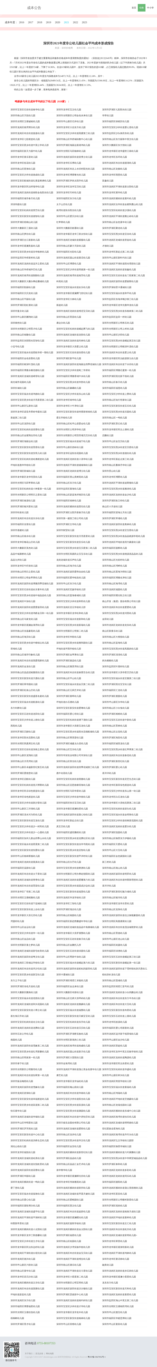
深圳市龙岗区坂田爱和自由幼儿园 (73, 572)
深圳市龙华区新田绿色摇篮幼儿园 (119, 785)
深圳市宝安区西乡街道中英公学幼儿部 (30, 145)
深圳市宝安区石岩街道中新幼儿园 (119, 720)
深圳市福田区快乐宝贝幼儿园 (71, 803)
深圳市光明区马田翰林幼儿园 (71, 151)
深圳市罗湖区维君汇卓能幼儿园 (72, 980)
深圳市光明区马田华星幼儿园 (71, 791)
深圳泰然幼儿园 (18, 323)
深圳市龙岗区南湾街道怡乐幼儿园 (119, 1117)
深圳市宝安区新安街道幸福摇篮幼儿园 (30, 1099)
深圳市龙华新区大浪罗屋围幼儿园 (73, 933)
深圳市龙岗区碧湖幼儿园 (23, 1093)
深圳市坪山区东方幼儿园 (68, 583)
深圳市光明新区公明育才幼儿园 (26, 329)
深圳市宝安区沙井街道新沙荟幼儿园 (28, 803)
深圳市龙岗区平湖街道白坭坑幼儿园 (28, 1253)
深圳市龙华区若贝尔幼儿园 (24, 1277)
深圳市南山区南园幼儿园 (68, 915)
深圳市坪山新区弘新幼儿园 (24, 406)
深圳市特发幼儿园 (20, 512)
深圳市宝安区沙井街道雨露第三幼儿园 (75, 133)
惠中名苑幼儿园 (64, 773)
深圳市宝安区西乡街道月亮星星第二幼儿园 (32, 400)
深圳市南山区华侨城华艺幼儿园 (26, 269)
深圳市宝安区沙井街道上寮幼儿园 (119, 394)
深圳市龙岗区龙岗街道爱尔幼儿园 (119, 826)
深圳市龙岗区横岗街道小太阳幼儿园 (28, 1229)
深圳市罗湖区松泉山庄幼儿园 (25, 690)
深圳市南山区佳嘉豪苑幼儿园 (25, 631)
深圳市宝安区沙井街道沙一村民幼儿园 (30, 826)
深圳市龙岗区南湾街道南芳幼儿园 (73, 275)
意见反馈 (39, 1353)
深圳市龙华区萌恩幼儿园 (114, 175)
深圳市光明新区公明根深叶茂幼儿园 (120, 346)
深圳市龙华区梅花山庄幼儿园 (25, 542)
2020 (57, 22)
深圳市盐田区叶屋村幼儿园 (115, 666)
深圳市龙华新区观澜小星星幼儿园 (119, 1277)
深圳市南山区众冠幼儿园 (114, 731)
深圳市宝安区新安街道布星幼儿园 (119, 1010)
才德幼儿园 (107, 246)
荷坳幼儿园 (16, 649)
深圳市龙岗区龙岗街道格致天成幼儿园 (121, 1211)
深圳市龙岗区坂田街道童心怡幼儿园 (74, 814)
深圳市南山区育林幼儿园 (114, 726)
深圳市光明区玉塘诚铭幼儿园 (25, 121)
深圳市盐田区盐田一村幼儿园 (116, 317)
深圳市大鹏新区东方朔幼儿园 (116, 145)
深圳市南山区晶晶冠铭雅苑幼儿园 (27, 672)
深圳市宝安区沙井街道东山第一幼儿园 (121, 791)
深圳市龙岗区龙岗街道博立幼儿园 (73, 471)
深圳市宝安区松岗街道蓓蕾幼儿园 (27, 429)
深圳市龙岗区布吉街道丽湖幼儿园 (119, 163)
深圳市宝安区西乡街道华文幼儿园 (73, 1140)
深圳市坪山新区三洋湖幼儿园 (25, 809)
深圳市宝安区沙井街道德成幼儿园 (27, 175)
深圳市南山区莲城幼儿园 (114, 980)
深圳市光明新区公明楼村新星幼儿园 (120, 1200)
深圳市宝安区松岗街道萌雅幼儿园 (73, 779)
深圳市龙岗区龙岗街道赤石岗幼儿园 (120, 1271)
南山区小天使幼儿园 (112, 506)
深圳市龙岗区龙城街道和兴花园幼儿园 (30, 1004)
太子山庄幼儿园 (64, 204)
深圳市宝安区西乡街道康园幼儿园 (73, 1111)
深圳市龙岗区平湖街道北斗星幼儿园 (74, 1271)
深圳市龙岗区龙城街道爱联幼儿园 (73, 1128)
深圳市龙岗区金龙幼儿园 (23, 666)
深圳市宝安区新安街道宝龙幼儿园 (27, 820)
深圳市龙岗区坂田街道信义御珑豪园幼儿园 (123, 915)
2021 (66, 22)
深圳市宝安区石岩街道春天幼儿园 (73, 939)
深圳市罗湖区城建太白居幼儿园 (72, 743)
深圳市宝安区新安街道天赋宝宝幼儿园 (75, 1016)
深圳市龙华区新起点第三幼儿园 (118, 459)
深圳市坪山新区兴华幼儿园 (115, 702)
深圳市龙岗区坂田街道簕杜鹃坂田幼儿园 (76, 968)
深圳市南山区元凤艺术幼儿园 (71, 690)
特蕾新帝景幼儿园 (20, 1223)
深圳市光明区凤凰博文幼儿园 (25, 743)
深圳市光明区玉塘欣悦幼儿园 (25, 1312)
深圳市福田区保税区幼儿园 (115, 121)
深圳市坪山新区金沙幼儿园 (115, 1040)
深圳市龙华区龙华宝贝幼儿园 (71, 186)
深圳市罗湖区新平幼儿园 (68, 358)
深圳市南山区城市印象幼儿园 (25, 654)
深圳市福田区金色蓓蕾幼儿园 (25, 358)
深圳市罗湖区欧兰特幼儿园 (115, 500)
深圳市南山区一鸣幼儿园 (114, 417)
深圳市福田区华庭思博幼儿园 (116, 1318)
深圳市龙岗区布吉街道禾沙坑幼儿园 (28, 968)
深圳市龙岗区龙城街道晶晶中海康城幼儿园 (77, 927)
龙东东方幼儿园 (110, 1282)
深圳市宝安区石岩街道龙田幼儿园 (27, 714)
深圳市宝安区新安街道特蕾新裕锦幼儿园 (76, 412)
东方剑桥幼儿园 (18, 708)
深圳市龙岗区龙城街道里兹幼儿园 (119, 240)
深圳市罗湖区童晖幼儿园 (68, 696)
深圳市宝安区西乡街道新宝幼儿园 (27, 974)
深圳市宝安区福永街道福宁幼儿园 (73, 441)
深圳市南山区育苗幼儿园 (68, 317)
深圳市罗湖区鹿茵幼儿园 (114, 696)
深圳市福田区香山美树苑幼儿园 (72, 477)
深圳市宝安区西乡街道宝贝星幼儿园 (120, 447)
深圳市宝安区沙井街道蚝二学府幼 (73, 370)
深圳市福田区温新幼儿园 (23, 868)
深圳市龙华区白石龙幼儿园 (115, 797)
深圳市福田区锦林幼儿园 (68, 500)
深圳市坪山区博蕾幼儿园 (68, 263)
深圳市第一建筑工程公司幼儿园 (72, 518)
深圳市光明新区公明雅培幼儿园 (26, 1069)
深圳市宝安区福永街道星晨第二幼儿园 (30, 844)
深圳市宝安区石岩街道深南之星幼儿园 (30, 749)
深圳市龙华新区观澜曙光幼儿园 (72, 1217)
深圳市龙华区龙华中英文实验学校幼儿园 (122, 1051)
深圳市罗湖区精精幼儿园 (114, 714)
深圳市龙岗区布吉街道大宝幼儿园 (119, 1004)
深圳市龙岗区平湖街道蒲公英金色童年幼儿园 (78, 1069)
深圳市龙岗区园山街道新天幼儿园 (73, 1051)
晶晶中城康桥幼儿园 (21, 554)
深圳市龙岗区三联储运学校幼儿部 (27, 963)
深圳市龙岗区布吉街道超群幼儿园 (73, 1211)
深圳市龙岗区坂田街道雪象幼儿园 (27, 1087)
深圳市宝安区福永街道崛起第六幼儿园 (75, 963)
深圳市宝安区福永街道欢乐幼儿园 (73, 287)
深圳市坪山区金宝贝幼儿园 (115, 441)
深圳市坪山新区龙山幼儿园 (115, 939)
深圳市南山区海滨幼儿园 (23, 637)
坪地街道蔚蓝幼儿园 (21, 1294)
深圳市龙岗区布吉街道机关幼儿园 (119, 1229)
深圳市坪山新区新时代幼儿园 (116, 258)
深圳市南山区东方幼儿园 (68, 483)
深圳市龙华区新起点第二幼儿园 (118, 252)
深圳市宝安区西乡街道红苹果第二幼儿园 (122, 749)
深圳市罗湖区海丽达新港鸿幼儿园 (73, 145)
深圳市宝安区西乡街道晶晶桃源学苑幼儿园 (123, 536)
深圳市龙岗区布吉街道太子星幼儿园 (28, 874)
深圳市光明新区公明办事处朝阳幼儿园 (75, 874)
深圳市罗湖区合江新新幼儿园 (25, 240)
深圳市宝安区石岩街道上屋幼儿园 (119, 1016)
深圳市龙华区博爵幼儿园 (114, 477)
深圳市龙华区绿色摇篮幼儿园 (25, 797)
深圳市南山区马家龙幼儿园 (24, 619)
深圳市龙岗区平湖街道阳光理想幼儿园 (121, 263)
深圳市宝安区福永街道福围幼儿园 (73, 1010)
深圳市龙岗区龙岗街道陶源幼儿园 (119, 1057)
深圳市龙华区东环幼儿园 (114, 157)
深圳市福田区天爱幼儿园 (114, 844)
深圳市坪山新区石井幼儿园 (69, 121)
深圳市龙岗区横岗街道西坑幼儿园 (73, 506)
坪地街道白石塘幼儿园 (67, 702)
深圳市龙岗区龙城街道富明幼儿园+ (119, 1235)
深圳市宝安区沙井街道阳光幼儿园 (73, 1099)
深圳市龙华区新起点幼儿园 (69, 820)
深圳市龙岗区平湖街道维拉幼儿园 (73, 1259)
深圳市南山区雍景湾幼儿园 (69, 666)
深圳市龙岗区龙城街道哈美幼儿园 (27, 1158)
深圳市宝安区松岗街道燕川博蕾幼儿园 (30, 785)
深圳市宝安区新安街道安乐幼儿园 (73, 542)
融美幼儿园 (107, 1265)
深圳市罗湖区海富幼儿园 (114, 737)
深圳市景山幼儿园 (111, 471)
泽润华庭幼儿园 (18, 204)
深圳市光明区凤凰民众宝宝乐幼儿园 (74, 554)
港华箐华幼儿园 (64, 1170)
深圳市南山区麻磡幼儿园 (68, 388)
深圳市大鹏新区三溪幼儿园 (24, 228)
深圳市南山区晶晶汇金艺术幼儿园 (73, 1164)
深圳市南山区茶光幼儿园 (68, 761)
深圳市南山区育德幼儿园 (114, 933)
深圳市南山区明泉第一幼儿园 (25, 1057)
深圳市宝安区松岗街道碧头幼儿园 (119, 809)
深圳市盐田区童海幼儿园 (68, 489)
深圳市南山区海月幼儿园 (68, 566)
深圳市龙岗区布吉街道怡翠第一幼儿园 (30, 1075)
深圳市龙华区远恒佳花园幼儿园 (72, 453)
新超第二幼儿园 (18, 417)
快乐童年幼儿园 (18, 1111)
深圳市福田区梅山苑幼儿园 (69, 1087)
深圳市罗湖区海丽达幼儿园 (24, 441)
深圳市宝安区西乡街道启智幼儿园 (73, 850)
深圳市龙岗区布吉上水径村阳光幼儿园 (75, 169)
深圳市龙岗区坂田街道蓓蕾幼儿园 (27, 1170)
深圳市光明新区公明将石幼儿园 (118, 323)
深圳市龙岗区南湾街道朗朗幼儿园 (27, 275)
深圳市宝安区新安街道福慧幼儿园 (73, 891)
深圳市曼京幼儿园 (20, 311)
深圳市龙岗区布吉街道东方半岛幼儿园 (121, 998)
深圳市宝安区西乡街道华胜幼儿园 (73, 382)
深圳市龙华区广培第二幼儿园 (25, 891)
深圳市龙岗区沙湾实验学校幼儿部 (73, 1247)
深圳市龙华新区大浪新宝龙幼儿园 (73, 726)
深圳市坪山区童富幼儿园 (114, 1324)
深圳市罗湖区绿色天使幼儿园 (25, 986)
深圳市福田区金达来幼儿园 (69, 986)
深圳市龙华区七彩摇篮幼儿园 (25, 139)
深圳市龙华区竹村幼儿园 (68, 192)
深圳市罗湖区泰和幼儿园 (114, 1164)
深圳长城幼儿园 (18, 388)
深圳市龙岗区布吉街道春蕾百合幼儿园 (75, 672)
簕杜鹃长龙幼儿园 (111, 974)
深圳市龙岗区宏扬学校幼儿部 (71, 589)
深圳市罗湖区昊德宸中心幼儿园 (72, 1294)
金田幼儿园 (107, 619)
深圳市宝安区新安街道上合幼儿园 (27, 909)
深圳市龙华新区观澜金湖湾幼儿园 (27, 625)
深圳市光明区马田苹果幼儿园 (25, 483)
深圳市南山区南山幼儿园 (114, 868)
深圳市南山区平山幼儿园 (68, 678)
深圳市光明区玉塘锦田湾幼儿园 (118, 1306)
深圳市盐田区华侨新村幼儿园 (25, 258)
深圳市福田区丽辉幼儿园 (114, 548)
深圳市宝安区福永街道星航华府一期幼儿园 (32, 352)
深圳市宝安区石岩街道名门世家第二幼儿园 (123, 275)
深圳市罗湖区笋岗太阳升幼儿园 (72, 181)
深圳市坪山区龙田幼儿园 (23, 423)
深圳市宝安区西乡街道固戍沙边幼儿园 (75, 886)
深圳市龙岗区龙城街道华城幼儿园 (27, 1117)
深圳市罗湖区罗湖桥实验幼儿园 (72, 1034)
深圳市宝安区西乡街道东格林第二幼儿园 (122, 311)
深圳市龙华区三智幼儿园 (68, 903)
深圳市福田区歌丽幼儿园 (23, 287)
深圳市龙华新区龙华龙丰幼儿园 (72, 1312)
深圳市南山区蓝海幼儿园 (114, 643)
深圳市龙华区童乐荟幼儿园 (24, 157)
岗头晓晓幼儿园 (110, 660)
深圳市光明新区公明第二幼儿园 (72, 631)
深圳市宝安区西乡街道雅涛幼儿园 (119, 489)
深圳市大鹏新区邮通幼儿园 (69, 228)
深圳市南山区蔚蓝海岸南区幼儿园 (73, 495)
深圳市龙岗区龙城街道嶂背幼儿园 (27, 376)
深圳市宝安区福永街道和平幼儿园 (119, 293)
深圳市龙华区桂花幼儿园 (23, 163)
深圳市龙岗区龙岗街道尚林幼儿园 (73, 340)
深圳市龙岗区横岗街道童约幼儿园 (119, 198)
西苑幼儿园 (16, 726)
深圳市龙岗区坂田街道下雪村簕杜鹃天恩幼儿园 (124, 968)
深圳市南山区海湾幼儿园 (114, 583)
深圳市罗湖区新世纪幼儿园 (115, 761)
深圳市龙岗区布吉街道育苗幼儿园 (27, 886)
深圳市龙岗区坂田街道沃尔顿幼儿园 (74, 1288)
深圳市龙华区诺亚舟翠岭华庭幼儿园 (28, 412)
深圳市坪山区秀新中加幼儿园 (71, 957)
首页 (134, 8)
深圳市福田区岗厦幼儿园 (114, 945)
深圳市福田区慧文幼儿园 (68, 1205)
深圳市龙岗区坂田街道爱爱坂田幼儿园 (30, 607)
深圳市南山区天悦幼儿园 (23, 115)
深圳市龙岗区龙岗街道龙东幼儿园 (119, 625)
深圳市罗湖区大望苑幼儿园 (69, 1057)
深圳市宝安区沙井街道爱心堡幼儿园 (120, 127)
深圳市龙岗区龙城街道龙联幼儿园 (73, 335)
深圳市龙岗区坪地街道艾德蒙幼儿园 (120, 1099)
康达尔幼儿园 (63, 323)
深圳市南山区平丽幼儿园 (23, 299)
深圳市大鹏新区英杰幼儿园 (24, 548)
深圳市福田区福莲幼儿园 (114, 388)
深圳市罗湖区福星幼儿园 (68, 1235)
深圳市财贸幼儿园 (65, 530)
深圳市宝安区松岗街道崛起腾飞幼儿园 (75, 329)
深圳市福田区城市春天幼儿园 (25, 198)
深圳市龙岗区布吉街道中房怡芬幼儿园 (75, 1117)
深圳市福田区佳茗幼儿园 (23, 524)
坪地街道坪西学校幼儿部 (68, 649)
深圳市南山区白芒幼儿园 (68, 862)
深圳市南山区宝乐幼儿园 (68, 749)
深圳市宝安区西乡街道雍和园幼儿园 (74, 643)
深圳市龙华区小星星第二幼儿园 (72, 1277)
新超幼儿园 (62, 305)
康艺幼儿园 (62, 1075)
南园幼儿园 (16, 1040)
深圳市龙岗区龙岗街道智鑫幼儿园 (119, 269)
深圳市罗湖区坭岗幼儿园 (114, 1205)
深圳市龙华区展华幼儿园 (114, 192)
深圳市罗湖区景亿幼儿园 (114, 423)
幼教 (141, 8)
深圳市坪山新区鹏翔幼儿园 (24, 317)
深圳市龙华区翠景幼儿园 (114, 1241)
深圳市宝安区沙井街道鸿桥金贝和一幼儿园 (32, 613)
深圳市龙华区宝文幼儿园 (68, 109)
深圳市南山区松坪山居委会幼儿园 (73, 423)
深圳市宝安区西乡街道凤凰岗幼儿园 (120, 649)
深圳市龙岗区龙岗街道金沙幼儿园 (119, 495)
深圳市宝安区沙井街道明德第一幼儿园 (75, 269)
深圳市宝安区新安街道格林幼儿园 (73, 1318)
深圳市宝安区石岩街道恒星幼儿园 (73, 352)
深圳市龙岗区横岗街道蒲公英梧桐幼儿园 (122, 1188)
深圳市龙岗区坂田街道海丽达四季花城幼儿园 (78, 364)
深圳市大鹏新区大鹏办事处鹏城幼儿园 (30, 281)
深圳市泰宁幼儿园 (20, 1063)
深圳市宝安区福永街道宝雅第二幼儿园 (121, 678)
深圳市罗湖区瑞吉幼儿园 (68, 909)
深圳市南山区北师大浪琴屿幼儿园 (73, 998)
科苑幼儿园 (62, 281)
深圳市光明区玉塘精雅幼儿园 (25, 897)
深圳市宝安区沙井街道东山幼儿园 (73, 394)
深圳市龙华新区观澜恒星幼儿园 (72, 809)
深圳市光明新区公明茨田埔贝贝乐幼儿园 (76, 435)
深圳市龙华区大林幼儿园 (68, 299)
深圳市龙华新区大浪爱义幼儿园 (72, 346)
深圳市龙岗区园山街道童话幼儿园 (73, 258)
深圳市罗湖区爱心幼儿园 (114, 767)
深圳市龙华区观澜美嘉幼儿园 (25, 246)
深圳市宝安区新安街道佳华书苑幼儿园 (75, 844)
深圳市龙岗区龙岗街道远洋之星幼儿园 (30, 263)
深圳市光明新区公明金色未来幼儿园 (74, 115)
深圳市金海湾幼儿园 (66, 1063)
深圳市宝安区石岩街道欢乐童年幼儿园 (30, 589)
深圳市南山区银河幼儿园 (114, 897)
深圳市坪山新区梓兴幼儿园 (115, 1075)
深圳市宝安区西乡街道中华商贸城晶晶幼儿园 (124, 1158)
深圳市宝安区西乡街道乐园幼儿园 (119, 412)
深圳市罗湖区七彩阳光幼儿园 (116, 109)
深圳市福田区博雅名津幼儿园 (116, 577)
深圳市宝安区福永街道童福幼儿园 (119, 1087)
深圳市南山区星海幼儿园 (23, 169)
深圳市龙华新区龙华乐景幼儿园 (118, 903)
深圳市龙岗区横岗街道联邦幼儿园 (73, 1188)
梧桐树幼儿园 (17, 1318)
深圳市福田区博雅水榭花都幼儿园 (27, 370)
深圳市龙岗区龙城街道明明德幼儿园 (120, 1123)
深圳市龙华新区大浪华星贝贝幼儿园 (120, 672)
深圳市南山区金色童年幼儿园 (116, 222)
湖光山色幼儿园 (18, 1146)
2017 (30, 22)
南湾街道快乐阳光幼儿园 (68, 210)
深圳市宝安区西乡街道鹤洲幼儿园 (73, 868)
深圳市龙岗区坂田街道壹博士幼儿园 (74, 157)
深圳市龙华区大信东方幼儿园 (71, 127)
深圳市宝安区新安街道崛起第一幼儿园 (121, 963)
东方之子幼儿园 (18, 980)
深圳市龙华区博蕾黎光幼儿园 (71, 175)
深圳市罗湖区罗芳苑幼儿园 (24, 1128)
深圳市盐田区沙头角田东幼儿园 (118, 133)
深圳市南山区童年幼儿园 (23, 1271)
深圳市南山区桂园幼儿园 (68, 1241)
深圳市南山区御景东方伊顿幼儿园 (119, 838)
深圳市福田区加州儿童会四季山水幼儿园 (31, 838)
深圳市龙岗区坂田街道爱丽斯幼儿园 (120, 281)
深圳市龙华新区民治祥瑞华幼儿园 (27, 186)
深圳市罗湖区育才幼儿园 (23, 1324)
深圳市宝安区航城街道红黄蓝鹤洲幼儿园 (31, 181)
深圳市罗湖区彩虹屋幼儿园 (24, 305)
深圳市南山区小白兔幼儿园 (115, 708)
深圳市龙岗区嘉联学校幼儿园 (71, 1223)
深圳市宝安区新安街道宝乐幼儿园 (119, 406)
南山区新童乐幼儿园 (112, 631)
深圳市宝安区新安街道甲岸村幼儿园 (74, 856)
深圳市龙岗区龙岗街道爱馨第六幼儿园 (75, 880)
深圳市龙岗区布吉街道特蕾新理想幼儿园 (122, 880)
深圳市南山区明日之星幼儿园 (25, 572)
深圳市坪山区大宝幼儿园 (114, 850)
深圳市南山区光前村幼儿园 (115, 560)
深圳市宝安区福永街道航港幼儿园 (27, 702)
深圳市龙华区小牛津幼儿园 (69, 406)
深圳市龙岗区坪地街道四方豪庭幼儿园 (121, 542)
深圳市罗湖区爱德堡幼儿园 (24, 773)
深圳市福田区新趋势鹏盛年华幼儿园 (74, 921)
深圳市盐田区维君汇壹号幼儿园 (118, 986)
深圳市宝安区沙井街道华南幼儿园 (73, 797)
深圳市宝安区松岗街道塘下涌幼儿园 (74, 720)
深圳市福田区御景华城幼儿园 (116, 1146)
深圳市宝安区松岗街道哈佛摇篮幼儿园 (30, 459)
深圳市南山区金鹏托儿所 (68, 945)
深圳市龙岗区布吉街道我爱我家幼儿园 (30, 660)
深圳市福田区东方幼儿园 (68, 198)
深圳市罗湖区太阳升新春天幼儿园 (73, 512)
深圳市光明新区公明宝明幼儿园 (72, 1282)
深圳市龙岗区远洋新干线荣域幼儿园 (120, 1034)
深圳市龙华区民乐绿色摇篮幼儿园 (27, 791)
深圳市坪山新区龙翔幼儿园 (24, 755)
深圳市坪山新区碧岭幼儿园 (69, 447)
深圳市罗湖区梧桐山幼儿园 (24, 222)
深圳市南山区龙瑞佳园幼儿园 (116, 1105)
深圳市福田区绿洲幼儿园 (114, 951)
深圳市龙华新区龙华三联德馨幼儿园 (28, 1235)
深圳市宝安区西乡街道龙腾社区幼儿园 (75, 838)
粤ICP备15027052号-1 (97, 1357)
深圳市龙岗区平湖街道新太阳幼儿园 (120, 186)
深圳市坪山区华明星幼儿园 (24, 1123)
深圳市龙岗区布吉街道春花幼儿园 (119, 755)
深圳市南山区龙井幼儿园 (68, 1134)
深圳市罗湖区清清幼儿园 (114, 654)
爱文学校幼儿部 (64, 417)
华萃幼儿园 (107, 115)
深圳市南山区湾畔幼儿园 (114, 566)
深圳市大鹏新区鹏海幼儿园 (24, 992)
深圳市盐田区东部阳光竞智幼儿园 (27, 340)
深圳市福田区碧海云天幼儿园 (116, 512)
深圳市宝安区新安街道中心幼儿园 (27, 1134)
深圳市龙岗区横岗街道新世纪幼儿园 (74, 1152)
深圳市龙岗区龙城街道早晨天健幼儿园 (75, 1194)
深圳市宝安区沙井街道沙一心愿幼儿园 (30, 832)
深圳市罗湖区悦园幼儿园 (114, 832)
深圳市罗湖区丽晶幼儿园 (68, 660)
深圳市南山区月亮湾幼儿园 (24, 761)
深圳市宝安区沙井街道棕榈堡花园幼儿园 (122, 820)
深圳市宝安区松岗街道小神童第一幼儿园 (31, 489)
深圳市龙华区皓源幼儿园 (114, 1022)
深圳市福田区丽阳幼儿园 (114, 1182)
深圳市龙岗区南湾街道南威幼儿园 (73, 1046)
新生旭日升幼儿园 (20, 1016)
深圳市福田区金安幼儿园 (68, 1146)
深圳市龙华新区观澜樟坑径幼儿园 (73, 1176)
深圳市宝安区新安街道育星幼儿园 (27, 447)
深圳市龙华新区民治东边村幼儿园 (27, 1247)
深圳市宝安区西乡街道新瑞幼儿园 (73, 625)
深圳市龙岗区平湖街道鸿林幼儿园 (119, 1253)
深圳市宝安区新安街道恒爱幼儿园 (27, 850)
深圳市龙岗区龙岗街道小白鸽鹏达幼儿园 (122, 992)
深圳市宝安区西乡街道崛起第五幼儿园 (121, 340)
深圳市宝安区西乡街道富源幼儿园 (73, 1105)
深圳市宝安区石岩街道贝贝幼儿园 (73, 1028)
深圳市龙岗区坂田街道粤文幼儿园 (27, 957)
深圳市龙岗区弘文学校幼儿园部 (118, 1140)
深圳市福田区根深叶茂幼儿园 (25, 364)
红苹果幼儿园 (63, 222)
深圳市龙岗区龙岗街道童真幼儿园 (27, 862)
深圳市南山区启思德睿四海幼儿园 (73, 785)
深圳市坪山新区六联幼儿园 (24, 1265)
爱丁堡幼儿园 (17, 1188)
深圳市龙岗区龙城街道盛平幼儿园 (27, 1211)
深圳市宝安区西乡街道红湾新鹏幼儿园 (30, 1051)
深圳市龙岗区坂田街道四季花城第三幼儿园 (77, 767)
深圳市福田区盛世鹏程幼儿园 (71, 832)
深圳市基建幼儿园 (20, 530)
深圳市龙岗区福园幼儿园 (114, 589)
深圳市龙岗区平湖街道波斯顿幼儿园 (120, 483)
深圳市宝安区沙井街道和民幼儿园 (73, 601)
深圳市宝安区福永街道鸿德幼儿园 (27, 394)
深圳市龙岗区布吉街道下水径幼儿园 (120, 364)
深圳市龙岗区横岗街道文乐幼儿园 (27, 1282)
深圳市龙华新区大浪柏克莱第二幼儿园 (121, 803)
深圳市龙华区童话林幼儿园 (115, 1259)
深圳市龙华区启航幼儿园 (23, 779)
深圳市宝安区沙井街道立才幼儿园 (27, 1241)
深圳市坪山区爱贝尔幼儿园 (69, 216)
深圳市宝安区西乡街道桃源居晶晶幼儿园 (122, 554)
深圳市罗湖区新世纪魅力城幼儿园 (119, 891)
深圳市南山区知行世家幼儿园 (116, 400)
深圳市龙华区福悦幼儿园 (23, 1152)
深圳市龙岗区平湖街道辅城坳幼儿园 (74, 465)
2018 (39, 22)
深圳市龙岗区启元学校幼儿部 (71, 607)
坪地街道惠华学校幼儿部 (23, 465)
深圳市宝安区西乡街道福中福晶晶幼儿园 (31, 595)
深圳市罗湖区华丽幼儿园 (23, 1176)
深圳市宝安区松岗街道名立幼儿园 (27, 1022)
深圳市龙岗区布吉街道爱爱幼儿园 (119, 607)
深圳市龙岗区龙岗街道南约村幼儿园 (74, 1300)
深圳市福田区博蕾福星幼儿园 (25, 1306)
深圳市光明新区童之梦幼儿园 (25, 945)
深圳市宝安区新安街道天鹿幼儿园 (27, 678)
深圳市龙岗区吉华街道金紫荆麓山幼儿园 (122, 204)
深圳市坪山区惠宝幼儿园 (114, 1312)
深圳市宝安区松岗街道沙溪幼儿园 (119, 210)
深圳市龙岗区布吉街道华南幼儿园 (73, 1093)
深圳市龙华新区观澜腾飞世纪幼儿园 (74, 293)
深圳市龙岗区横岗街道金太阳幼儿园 (74, 1229)
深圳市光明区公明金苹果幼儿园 (26, 577)
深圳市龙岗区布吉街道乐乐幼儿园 (27, 518)
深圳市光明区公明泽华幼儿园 (71, 429)
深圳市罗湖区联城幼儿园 (23, 471)
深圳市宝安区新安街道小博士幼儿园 (28, 1010)
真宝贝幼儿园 (63, 826)
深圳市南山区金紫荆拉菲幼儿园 (26, 435)
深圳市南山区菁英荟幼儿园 (69, 737)
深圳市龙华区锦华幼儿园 (68, 400)
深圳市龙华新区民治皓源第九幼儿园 (120, 358)
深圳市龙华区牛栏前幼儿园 (24, 566)
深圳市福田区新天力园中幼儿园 (26, 151)
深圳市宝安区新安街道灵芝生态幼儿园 (121, 779)
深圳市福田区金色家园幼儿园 (116, 856)
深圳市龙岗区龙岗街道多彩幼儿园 (119, 1170)
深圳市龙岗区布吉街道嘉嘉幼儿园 (27, 133)
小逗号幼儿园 (17, 346)
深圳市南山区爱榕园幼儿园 (69, 1200)
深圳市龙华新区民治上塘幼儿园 (118, 429)
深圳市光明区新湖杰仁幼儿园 (71, 1040)
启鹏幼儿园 (107, 435)
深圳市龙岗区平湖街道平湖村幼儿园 (28, 1217)
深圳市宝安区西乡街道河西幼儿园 (119, 613)
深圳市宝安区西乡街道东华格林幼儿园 (30, 252)
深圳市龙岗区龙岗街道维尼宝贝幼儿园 (75, 311)
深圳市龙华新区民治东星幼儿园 (118, 1063)
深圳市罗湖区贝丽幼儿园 (23, 731)
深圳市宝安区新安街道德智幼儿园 (27, 216)
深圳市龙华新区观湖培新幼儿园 (118, 1247)
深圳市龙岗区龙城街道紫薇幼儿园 (73, 240)
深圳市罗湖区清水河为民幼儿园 (26, 814)
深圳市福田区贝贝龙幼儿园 (24, 293)
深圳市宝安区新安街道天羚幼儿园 (119, 1288)
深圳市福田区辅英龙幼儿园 (115, 743)
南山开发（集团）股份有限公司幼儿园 (121, 601)
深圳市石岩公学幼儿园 (22, 1034)
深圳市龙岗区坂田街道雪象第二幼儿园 (30, 1046)
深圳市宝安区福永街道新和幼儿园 (73, 619)
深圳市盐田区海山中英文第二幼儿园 (120, 1300)
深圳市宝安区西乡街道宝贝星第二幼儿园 (76, 548)
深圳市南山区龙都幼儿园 (114, 169)
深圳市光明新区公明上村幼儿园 (118, 329)
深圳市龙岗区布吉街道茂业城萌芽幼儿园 (122, 927)
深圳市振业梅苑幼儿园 (22, 1081)
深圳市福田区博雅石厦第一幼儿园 (119, 370)
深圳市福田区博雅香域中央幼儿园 (73, 376)
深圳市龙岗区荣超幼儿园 (114, 1046)
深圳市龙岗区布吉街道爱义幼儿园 (119, 352)
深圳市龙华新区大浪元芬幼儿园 (26, 915)
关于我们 (29, 1353)
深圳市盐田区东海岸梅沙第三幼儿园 (120, 299)
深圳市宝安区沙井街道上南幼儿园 (27, 720)
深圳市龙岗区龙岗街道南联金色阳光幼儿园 (32, 192)
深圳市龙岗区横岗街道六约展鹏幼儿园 (121, 1152)
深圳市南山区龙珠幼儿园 (114, 909)
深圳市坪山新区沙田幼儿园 (115, 335)
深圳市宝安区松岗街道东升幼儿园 (73, 1022)
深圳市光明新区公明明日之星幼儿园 (28, 495)
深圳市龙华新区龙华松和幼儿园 (72, 613)
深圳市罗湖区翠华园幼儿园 (24, 684)
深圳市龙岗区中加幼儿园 (23, 601)
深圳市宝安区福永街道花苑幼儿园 (27, 998)
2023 (84, 22)
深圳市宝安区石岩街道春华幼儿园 (27, 109)
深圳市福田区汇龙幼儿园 (114, 690)
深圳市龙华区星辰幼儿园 (114, 1194)
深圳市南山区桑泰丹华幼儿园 (116, 465)
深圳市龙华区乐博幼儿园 (68, 163)
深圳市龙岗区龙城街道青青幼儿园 (27, 880)
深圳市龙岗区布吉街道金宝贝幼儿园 (74, 1253)
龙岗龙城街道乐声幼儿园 (68, 560)
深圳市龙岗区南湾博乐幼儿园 (25, 127)
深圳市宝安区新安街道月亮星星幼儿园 (75, 536)
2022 (75, 22)
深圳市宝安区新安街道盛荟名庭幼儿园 (30, 696)
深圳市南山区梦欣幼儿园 (23, 234)
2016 (21, 22)
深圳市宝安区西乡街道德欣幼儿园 (119, 453)
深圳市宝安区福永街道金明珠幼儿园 (120, 814)
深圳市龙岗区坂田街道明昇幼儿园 (119, 874)
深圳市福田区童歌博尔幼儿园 (25, 1205)
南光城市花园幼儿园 (21, 382)
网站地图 (50, 1353)
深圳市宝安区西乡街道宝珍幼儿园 (119, 234)
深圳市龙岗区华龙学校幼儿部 (71, 897)
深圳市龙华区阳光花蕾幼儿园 (25, 737)
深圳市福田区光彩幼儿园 (68, 252)
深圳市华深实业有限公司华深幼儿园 (74, 755)
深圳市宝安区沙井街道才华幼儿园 (73, 1306)
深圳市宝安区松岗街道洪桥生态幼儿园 (30, 1140)
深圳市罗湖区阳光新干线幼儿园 (118, 376)
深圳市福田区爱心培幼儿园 (69, 714)
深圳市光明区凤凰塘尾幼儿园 (116, 921)
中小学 (150, 8)
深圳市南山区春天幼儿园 (114, 382)
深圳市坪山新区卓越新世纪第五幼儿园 (30, 767)
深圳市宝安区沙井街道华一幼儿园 (27, 933)
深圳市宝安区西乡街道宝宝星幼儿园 (120, 530)
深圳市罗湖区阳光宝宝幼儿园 (116, 684)
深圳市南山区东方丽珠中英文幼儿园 (120, 139)
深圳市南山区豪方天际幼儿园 (71, 246)
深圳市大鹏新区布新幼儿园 (69, 992)
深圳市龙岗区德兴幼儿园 (23, 1259)
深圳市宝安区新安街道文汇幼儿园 (119, 1223)
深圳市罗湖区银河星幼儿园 (24, 506)
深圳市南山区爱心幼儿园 (23, 1200)
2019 (48, 22)
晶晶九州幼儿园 (18, 560)
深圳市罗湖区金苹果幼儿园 (69, 654)
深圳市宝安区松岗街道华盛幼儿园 (119, 1069)
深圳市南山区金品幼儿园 (23, 939)
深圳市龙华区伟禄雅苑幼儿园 (71, 1182)
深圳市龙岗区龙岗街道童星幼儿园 (119, 1294)
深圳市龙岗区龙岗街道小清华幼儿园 (74, 459)
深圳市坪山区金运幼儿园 (23, 927)
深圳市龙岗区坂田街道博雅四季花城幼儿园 (32, 583)
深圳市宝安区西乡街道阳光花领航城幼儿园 (77, 731)
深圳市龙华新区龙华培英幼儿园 (26, 477)
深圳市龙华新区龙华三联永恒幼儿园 (74, 234)
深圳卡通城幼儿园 (65, 974)
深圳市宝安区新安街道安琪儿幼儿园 (28, 453)
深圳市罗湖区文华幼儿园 (68, 524)
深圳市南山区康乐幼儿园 (68, 1265)
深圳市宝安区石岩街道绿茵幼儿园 (73, 951)
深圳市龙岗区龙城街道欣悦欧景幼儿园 (30, 1164)
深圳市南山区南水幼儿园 (23, 536)
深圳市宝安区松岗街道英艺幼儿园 (27, 210)
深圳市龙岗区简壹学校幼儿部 (116, 1081)
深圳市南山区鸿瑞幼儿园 (114, 1093)
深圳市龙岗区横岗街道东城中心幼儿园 (121, 1111)
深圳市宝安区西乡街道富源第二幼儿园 (30, 1105)
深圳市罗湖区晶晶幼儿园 (68, 1158)
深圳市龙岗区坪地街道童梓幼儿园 (119, 1217)
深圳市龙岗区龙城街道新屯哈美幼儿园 (30, 951)
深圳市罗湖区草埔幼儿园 (114, 518)
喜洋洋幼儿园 (109, 773)
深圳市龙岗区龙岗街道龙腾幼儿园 (27, 1028)
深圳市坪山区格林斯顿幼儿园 (25, 856)
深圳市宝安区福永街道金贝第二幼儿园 (75, 684)
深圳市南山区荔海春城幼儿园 (71, 595)
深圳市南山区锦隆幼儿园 (23, 335)
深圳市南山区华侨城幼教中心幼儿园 (74, 139)
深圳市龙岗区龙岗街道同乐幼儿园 (119, 1176)
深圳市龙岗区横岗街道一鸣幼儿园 (27, 1182)
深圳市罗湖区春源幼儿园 (23, 500)
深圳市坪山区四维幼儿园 (68, 1324)
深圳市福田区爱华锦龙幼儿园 (71, 577)
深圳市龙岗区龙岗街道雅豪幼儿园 (73, 1004)
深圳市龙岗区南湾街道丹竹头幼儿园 (120, 1134)
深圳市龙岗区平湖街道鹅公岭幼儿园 (120, 216)
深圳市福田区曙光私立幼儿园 (116, 595)
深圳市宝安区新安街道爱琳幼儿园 (73, 708)
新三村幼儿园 (109, 862)
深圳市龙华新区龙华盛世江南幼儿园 (120, 151)
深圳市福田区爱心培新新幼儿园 (118, 1028)
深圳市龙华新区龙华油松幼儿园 (72, 1081)
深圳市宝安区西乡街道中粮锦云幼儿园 (30, 643)
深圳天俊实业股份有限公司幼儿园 (73, 1123)
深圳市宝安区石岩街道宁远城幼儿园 (28, 903)
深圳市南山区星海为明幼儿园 (116, 572)
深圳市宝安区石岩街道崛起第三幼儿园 (121, 957)
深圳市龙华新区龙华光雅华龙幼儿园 (120, 305)
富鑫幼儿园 (107, 181)
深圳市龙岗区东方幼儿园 (23, 1300)
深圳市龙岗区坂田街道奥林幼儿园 (119, 524)
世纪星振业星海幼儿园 (113, 1128)
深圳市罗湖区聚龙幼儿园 (114, 228)
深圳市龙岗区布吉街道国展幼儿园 (27, 1288)
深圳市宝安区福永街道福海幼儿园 (27, 1194)
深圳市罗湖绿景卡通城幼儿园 (116, 287)
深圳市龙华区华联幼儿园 (68, 637)
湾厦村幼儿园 (17, 921)
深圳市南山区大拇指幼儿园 (115, 637)
